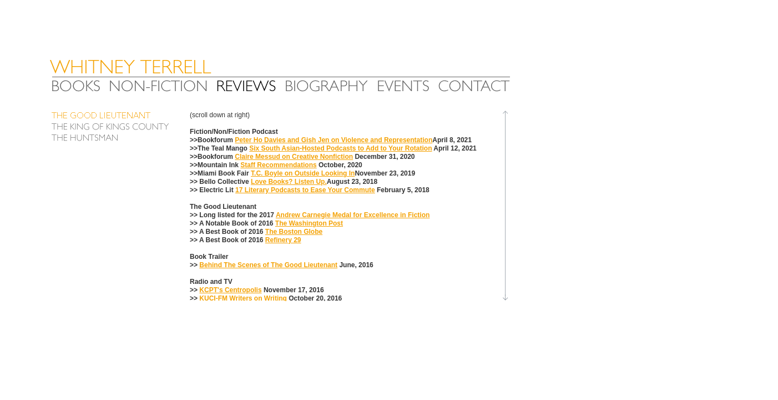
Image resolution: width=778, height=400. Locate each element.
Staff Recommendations (278, 165)
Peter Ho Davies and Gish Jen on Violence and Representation (333, 140)
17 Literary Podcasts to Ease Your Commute (305, 190)
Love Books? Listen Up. (289, 182)
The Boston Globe (293, 232)
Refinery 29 (283, 240)
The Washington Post (309, 223)
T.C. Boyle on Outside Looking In (303, 173)
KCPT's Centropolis (230, 290)
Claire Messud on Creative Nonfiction (294, 157)
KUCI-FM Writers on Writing (243, 298)
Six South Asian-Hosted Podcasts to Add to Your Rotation (340, 148)
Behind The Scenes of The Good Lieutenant (268, 265)
